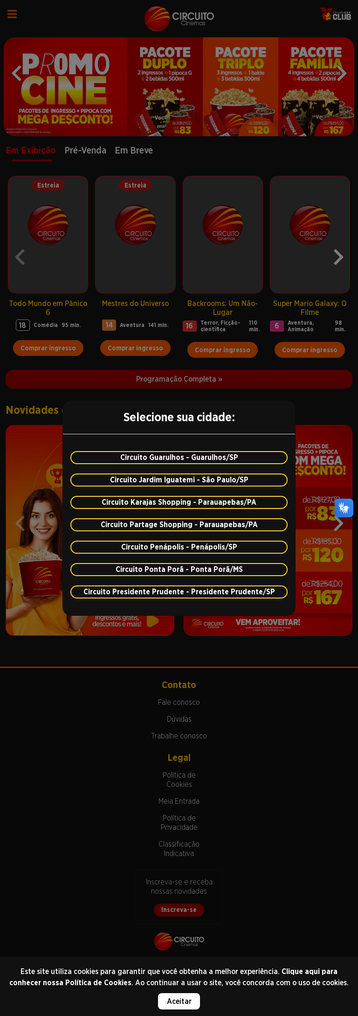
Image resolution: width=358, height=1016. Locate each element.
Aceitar (179, 1001)
